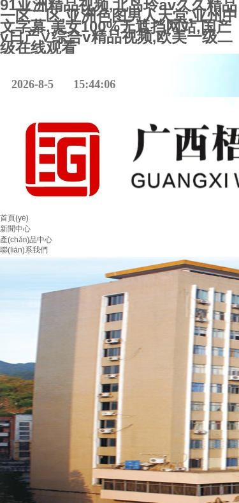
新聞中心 (15, 228)
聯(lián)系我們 (24, 249)
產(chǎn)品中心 (26, 239)
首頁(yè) (14, 217)
